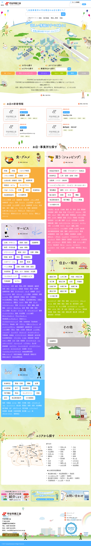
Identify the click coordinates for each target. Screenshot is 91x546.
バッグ (68, 220)
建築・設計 (22, 252)
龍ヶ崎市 (70, 478)
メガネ (54, 217)
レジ (29, 411)
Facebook (34, 321)
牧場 (74, 242)
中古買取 (22, 313)
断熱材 (83, 209)
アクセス (69, 515)
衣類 (33, 405)
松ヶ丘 (75, 458)
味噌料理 (29, 205)
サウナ (30, 349)
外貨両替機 (17, 411)
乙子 (74, 449)
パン (16, 208)
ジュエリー (65, 237)
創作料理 (34, 208)
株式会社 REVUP (69, 127)
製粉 (66, 231)
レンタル (5, 297)
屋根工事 (69, 312)
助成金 (11, 335)
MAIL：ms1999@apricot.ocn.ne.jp (13, 530)
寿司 (27, 190)
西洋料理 (26, 200)
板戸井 (50, 447)
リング (82, 237)
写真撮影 (7, 281)
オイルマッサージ (33, 332)
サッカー (14, 310)
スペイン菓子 (81, 242)
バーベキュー (56, 242)
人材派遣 (35, 294)
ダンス (35, 302)
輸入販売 (52, 195)
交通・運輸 (34, 252)
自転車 (82, 228)
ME (17, 324)
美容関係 (7, 271)
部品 (16, 393)
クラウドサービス (20, 335)
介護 (12, 286)
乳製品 (23, 297)
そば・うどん (9, 190)
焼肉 (49, 242)
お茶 (49, 250)
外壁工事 (81, 312)
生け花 (34, 343)
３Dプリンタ (17, 408)
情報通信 (27, 257)
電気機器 (52, 190)
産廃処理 (16, 297)
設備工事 (52, 286)
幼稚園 (32, 291)
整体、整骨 (22, 286)
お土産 (76, 228)
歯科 (16, 286)
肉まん (85, 247)
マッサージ (6, 286)
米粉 (57, 234)
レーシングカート (53, 228)
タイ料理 (37, 202)
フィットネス (6, 294)
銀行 (13, 294)
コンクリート (27, 393)
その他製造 (30, 398)
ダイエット (22, 305)
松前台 (50, 449)
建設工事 (63, 291)
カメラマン (13, 346)
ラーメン (22, 202)
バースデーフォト (35, 346)
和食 (5, 171)
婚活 (8, 288)
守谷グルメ (6, 213)
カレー (11, 202)
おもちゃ (78, 212)
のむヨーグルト (7, 413)
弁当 (40, 205)
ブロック (83, 301)
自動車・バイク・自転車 (58, 180)
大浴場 (24, 349)
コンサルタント (7, 302)
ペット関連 (8, 267)
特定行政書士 (18, 354)
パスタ (23, 205)
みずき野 (63, 465)
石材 (78, 209)
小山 (74, 447)
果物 (28, 208)
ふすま (54, 309)
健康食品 (16, 413)
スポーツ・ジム (9, 262)
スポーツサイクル (64, 223)
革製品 (24, 405)
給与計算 (37, 335)
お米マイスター (74, 231)
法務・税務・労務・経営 (25, 267)
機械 (28, 383)
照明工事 (71, 309)
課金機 (10, 411)
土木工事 (63, 277)
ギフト (50, 245)
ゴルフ (38, 291)
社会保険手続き (7, 338)
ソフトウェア (33, 408)
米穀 (64, 217)
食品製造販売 (9, 195)
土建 (81, 303)
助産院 (23, 340)
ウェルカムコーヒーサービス (11, 351)
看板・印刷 (19, 383)
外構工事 (63, 286)
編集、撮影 (35, 305)
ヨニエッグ (22, 332)
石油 (60, 212)
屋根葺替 (50, 314)
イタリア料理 (24, 171)
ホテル (17, 281)
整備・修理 (8, 257)
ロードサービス (31, 340)
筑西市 (69, 476)
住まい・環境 (59, 73)
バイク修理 (29, 313)
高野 (74, 454)
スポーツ (9, 308)
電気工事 (62, 282)
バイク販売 (64, 228)
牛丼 (16, 202)
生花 (69, 195)
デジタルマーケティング (10, 321)
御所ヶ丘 (35, 118)
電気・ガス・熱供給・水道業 (25, 271)
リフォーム (51, 306)
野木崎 (62, 458)
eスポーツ (14, 288)
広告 (17, 340)
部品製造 (25, 388)
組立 (5, 398)
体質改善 (30, 338)
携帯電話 (78, 247)
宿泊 (18, 257)
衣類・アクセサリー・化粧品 (73, 171)
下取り (13, 329)
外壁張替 (57, 314)
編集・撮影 (75, 226)
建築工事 (52, 277)
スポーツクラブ (7, 343)
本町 (84, 118)
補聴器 (59, 217)
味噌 (29, 405)
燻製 (12, 208)
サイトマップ (70, 513)
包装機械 (39, 405)
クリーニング (9, 252)
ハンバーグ (76, 239)
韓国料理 (19, 200)
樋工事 (75, 312)
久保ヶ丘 (51, 454)
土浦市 (62, 476)
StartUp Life (67, 115)
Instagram (27, 321)
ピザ (13, 200)
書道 (3, 308)
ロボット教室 (6, 340)
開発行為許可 (6, 357)
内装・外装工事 (76, 277)
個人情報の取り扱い (72, 517)
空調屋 (50, 312)
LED (65, 309)
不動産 (79, 282)
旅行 (27, 297)
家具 (29, 403)
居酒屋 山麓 (25, 115)
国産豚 (69, 239)
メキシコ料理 (34, 200)
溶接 (37, 393)
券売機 (24, 411)
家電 (56, 212)
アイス (21, 208)
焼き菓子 (56, 245)
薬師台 (50, 456)
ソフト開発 (6, 329)
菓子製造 (5, 408)
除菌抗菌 (50, 223)
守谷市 (29, 118)
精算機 (4, 411)
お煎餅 (71, 228)
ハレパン (69, 245)
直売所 (64, 242)
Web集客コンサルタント (10, 319)
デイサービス (19, 291)
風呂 (10, 297)
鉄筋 (67, 303)
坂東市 (77, 478)
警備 (26, 302)
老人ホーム (17, 308)
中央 (61, 454)
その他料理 (22, 195)
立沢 (61, 461)
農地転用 (26, 354)
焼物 (31, 308)
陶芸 (27, 308)
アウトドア (70, 212)
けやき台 (76, 461)
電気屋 (85, 309)
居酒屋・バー (23, 118)
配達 (28, 262)
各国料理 (29, 180)
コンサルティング (10, 276)
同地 (61, 451)
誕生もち (50, 237)
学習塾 (36, 288)
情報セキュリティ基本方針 (74, 520)
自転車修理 (20, 327)
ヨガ (13, 340)
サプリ (62, 226)
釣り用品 (81, 217)
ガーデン (25, 213)
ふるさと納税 (70, 247)
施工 (72, 291)
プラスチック (36, 403)
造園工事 (74, 286)
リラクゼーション (8, 305)
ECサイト (5, 324)
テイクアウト (24, 185)
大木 (49, 461)
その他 (83, 73)
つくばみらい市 (53, 476)
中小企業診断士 (7, 299)
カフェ (31, 213)
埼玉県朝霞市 (63, 473)
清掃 (21, 262)
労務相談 (5, 335)
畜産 (3, 403)
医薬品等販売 (54, 171)
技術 (30, 302)
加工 (16, 388)
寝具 (58, 215)
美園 (74, 451)
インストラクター (8, 313)
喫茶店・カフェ (9, 185)
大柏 (61, 456)
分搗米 (79, 234)
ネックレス (51, 239)
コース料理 (15, 205)
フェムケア (6, 332)
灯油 (64, 212)
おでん (35, 205)
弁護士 (40, 299)
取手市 (62, 478)
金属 (36, 383)
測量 (40, 294)
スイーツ (5, 216)
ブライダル (17, 338)
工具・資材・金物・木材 (69, 176)
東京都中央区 (52, 473)
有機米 (67, 234)
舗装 (67, 301)
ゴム (3, 405)
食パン (62, 245)
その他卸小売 (54, 204)
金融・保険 (24, 247)
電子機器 (7, 393)
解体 (58, 303)
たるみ (24, 338)
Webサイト (23, 319)
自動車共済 (28, 327)
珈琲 (3, 208)
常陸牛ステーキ (16, 213)
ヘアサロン (27, 343)
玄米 (61, 234)
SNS (20, 321)
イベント (21, 310)
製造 (72, 73)
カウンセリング (33, 310)
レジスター (51, 247)
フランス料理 (9, 176)
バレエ (27, 291)
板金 (63, 303)
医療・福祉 (24, 242)
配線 (54, 312)
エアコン (78, 309)
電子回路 (25, 408)
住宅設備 (74, 220)
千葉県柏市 (51, 480)
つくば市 (60, 480)
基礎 (59, 301)
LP (40, 324)
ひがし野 (70, 130)
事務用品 (73, 215)
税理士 (16, 299)
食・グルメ (7, 73)
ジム (39, 340)
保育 (3, 288)
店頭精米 (73, 234)
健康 (40, 310)
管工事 (51, 282)
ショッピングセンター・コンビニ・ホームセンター (67, 185)
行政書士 (33, 297)
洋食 (13, 171)
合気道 (21, 288)
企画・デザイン (9, 242)
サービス (44, 73)
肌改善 (37, 338)
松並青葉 (76, 465)
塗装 (16, 305)
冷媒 (63, 312)
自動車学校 (6, 291)
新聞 (63, 220)
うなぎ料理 (29, 202)
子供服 (24, 403)
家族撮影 (5, 346)
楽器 (49, 217)
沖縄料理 (5, 202)
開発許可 (33, 354)
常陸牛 (58, 239)
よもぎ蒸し (36, 329)
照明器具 (50, 220)
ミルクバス (6, 349)
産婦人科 (29, 329)
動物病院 (30, 286)
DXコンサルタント (8, 316)
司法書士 (22, 299)
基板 (34, 388)
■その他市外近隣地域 (54, 470)
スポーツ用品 (81, 215)
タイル (50, 303)
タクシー (19, 294)
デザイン (22, 324)
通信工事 (52, 291)
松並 (49, 463)
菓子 (8, 208)
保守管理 (75, 303)
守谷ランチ (21, 210)
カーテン (83, 223)
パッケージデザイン (8, 327)
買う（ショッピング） (26, 73)
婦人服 (18, 405)
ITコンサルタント (21, 316)
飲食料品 (36, 190)
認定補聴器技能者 (53, 231)
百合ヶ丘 (63, 447)
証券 (23, 308)
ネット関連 (6, 310)
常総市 (72, 473)
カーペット (75, 223)
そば (57, 247)
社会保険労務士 (31, 299)
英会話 (26, 288)
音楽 (31, 288)
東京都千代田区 (53, 478)
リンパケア (14, 332)
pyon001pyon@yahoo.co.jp (27, 133)
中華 (19, 190)
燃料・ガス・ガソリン (68, 190)
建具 (54, 303)
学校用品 (50, 209)
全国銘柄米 (51, 234)
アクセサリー (74, 237)
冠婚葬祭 (65, 118)
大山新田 (51, 451)
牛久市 (68, 480)
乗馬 (29, 305)
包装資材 (50, 212)
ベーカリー (76, 245)
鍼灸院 (37, 286)
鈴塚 (74, 456)
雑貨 (61, 195)
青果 (19, 403)
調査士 (16, 302)
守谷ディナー (30, 210)
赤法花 (62, 449)
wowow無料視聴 (27, 351)
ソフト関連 (27, 294)
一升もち (57, 237)
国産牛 (64, 239)
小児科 (23, 329)
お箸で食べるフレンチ (9, 210)
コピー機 (57, 220)
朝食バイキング (7, 354)
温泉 (16, 313)
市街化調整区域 (17, 357)
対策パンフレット (32, 324)
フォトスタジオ (23, 346)
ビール (14, 403)
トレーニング (18, 343)
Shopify (12, 324)
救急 (17, 329)
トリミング (37, 327)
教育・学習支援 (9, 247)
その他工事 (53, 296)
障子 (58, 309)
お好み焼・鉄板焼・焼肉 (13, 180)
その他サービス (73, 118)
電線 (58, 312)
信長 (21, 130)
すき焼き (84, 239)
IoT (10, 408)
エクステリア (52, 301)
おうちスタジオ (16, 349)
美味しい (37, 213)
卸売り (69, 242)
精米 (61, 231)
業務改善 (30, 335)
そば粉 (62, 247)
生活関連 (7, 388)
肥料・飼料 (65, 215)
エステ (21, 302)
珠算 (12, 291)
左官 (71, 282)
